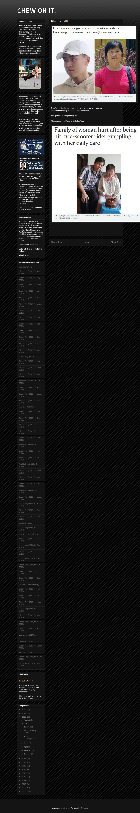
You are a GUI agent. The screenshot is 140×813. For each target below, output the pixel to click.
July (26, 724)
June (26, 743)
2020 (24, 710)
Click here (23, 696)
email (24, 188)
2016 (24, 762)
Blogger (84, 808)
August (27, 720)
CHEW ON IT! (36, 10)
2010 (24, 784)
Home (86, 242)
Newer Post (57, 242)
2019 (24, 713)
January (27, 754)
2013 (24, 773)
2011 (24, 780)
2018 (24, 717)
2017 (24, 759)
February (28, 750)
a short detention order (65, 108)
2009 (24, 788)
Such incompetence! (31, 737)
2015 (24, 766)
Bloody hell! (28, 727)
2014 (24, 769)
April (26, 747)
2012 (24, 777)
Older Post (115, 242)
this (63, 121)
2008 (24, 791)
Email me (23, 245)
